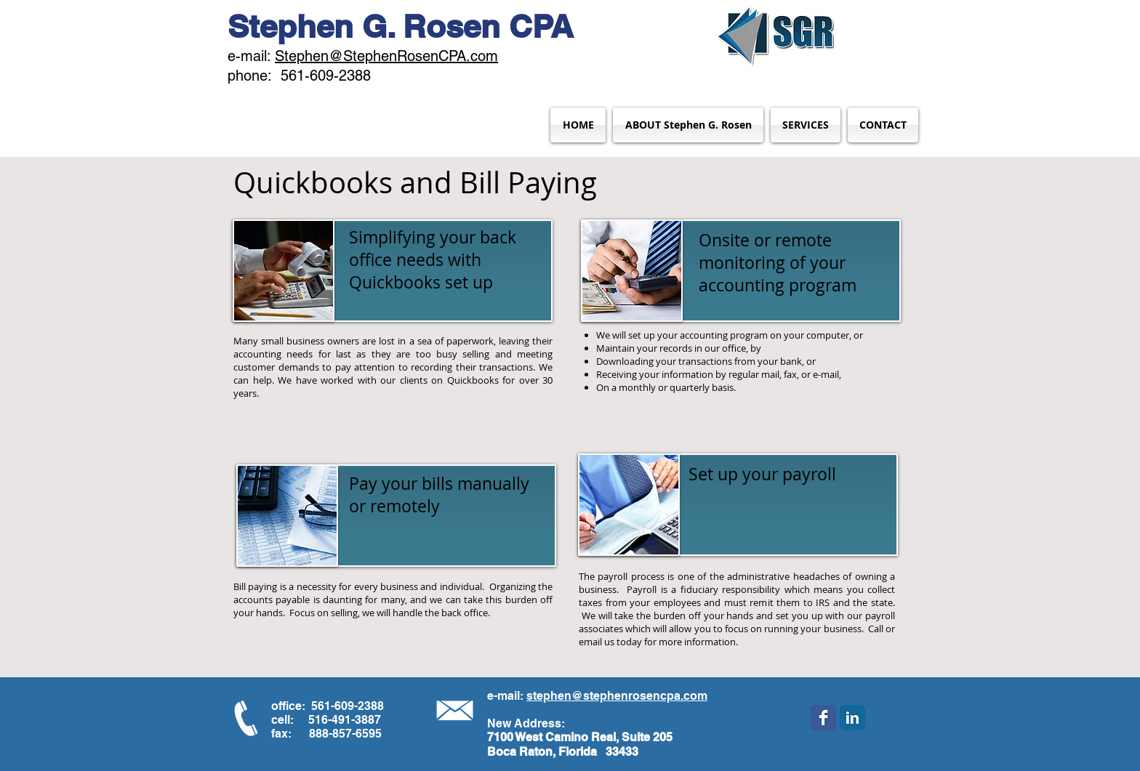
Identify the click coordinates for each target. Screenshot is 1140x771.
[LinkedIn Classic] (852, 717)
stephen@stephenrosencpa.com (616, 696)
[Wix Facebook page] (823, 717)
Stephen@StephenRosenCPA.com (386, 56)
